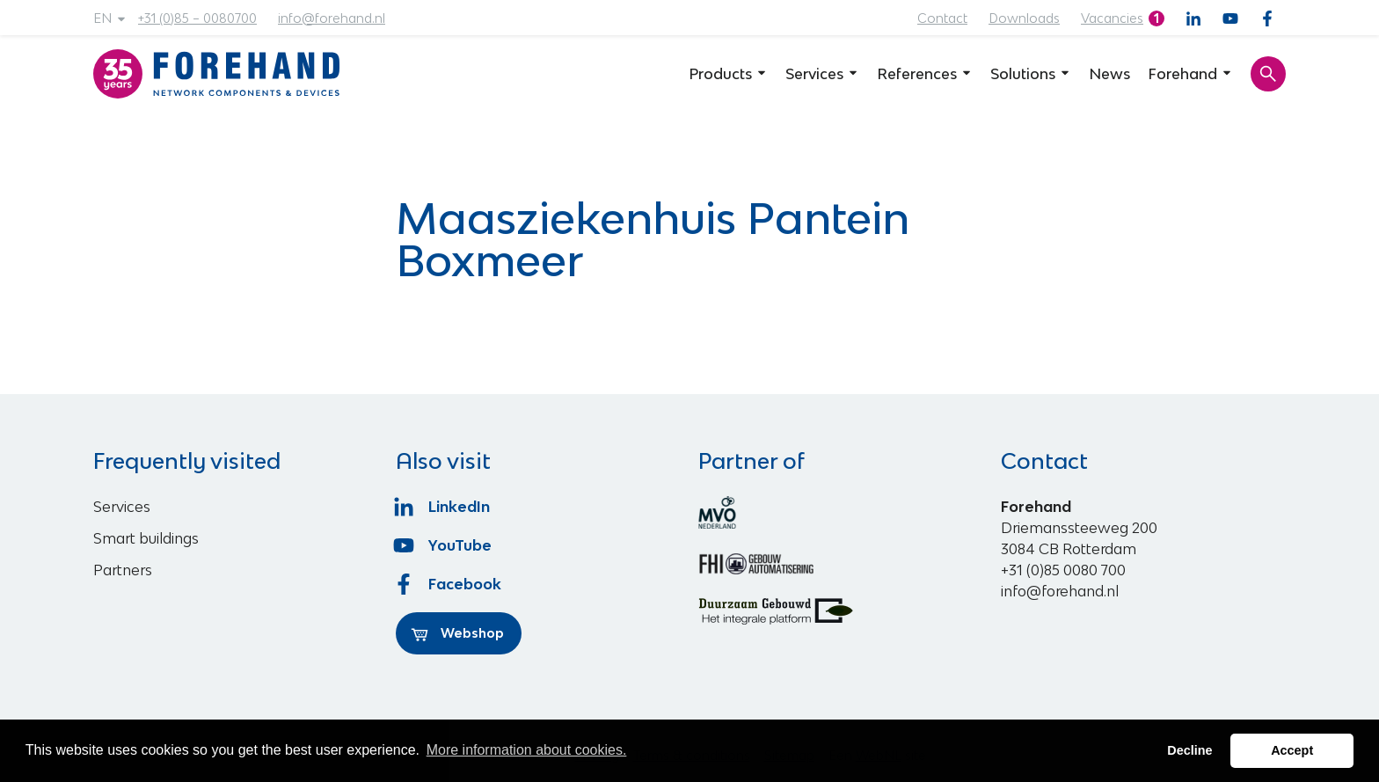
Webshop (457, 633)
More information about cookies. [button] (527, 749)
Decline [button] (1189, 750)
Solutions (1030, 74)
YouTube (444, 545)
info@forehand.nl (331, 18)
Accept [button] (1292, 750)
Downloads (1024, 18)
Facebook (448, 584)
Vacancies (1112, 18)
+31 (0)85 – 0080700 (197, 18)
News (1109, 74)
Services (822, 74)
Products (728, 74)
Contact (942, 18)
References (925, 74)
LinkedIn (443, 506)
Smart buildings (146, 538)
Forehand (1190, 74)
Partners (122, 570)
